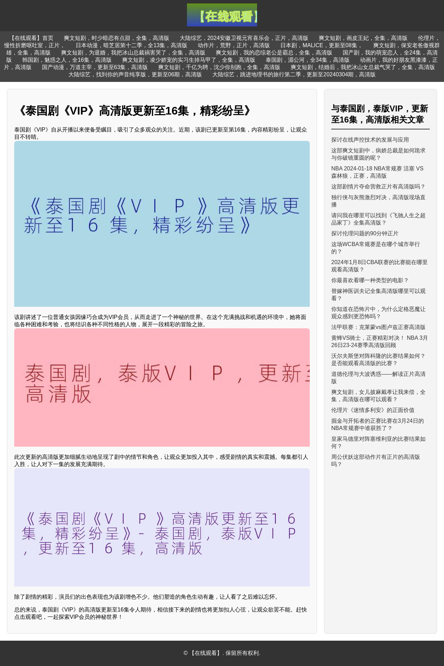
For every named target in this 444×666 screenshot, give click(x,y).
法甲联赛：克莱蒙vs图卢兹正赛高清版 (378, 327)
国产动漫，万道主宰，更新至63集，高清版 (95, 67)
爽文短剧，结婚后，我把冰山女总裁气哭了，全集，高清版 (363, 67)
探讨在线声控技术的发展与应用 (370, 140)
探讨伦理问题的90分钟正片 (365, 233)
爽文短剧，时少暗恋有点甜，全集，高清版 (116, 38)
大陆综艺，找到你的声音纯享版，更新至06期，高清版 (135, 74)
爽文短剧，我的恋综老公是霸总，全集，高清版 (274, 53)
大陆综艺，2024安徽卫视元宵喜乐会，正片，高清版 (244, 38)
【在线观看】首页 (31, 38)
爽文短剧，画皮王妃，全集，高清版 (363, 38)
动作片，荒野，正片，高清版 (234, 45)
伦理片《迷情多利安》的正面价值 (373, 410)
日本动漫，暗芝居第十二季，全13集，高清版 (131, 45)
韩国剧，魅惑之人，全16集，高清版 (67, 60)
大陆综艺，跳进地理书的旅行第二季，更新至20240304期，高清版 (294, 74)
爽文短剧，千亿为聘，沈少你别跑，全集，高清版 (219, 67)
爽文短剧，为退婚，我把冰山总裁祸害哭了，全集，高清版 (133, 53)
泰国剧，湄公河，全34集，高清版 (308, 60)
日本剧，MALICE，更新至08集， (321, 45)
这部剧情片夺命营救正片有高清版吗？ (378, 186)
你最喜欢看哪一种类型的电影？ (370, 280)
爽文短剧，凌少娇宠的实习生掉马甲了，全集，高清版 (188, 60)
